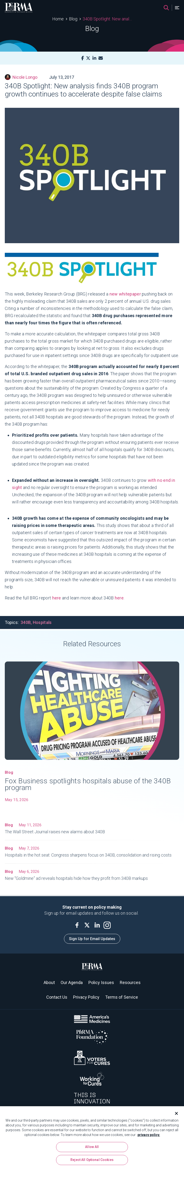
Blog (73, 18)
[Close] (174, 1115)
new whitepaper (125, 293)
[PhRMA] (19, 7)
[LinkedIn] (94, 58)
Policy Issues (101, 982)
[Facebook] (82, 58)
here (56, 597)
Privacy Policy (86, 997)
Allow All (92, 1148)
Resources (130, 982)
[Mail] (100, 58)
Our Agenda (72, 982)
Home (58, 18)
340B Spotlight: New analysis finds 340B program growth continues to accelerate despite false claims (107, 18)
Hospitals (42, 622)
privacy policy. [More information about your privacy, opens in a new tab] (149, 1136)
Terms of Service (121, 997)
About (49, 982)
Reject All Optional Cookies (92, 1161)
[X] (88, 58)
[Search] (166, 7)
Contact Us (56, 997)
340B (26, 622)
